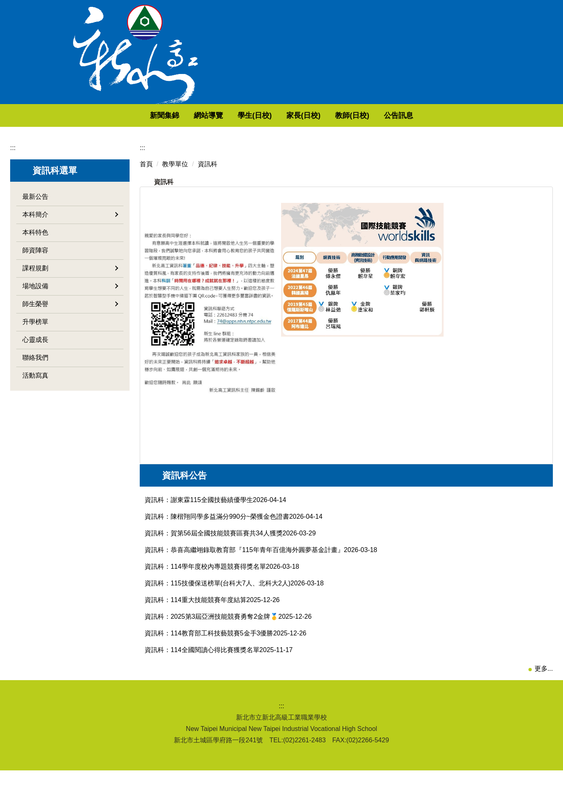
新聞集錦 (193, 115)
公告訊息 (427, 115)
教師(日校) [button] (381, 115)
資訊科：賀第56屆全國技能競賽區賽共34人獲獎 (214, 547)
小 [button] (513, 206)
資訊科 (207, 164)
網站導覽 (237, 115)
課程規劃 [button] (70, 268)
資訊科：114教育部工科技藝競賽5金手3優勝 (209, 647)
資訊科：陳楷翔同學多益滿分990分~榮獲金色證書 (217, 530)
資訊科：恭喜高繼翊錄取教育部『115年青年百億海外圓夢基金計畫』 (244, 564)
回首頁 (154, 115)
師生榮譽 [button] (70, 303)
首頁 (146, 164)
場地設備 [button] (70, 286)
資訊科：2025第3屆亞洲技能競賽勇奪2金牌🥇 (211, 630)
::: (124, 115)
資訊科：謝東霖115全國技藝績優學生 (199, 514)
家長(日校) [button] (333, 115)
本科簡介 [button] (70, 214)
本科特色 (35, 232)
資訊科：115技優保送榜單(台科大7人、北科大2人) (217, 597)
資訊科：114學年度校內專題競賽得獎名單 (205, 580)
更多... (544, 682)
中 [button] (529, 206)
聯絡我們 (35, 357)
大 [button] (545, 206)
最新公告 (35, 196)
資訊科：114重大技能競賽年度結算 (196, 614)
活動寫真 (35, 375)
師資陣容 (35, 250)
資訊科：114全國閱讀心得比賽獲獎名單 (202, 664)
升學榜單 (35, 321)
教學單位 (175, 164)
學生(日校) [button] (284, 115)
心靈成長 (35, 339)
